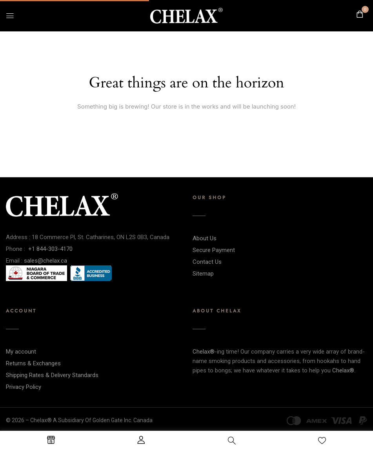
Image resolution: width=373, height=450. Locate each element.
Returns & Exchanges (33, 363)
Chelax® (204, 351)
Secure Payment (214, 250)
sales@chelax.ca (45, 260)
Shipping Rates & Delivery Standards (52, 375)
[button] (359, 14)
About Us (205, 238)
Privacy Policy (23, 386)
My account (21, 351)
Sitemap (203, 273)
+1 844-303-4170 (50, 248)
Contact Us (207, 261)
